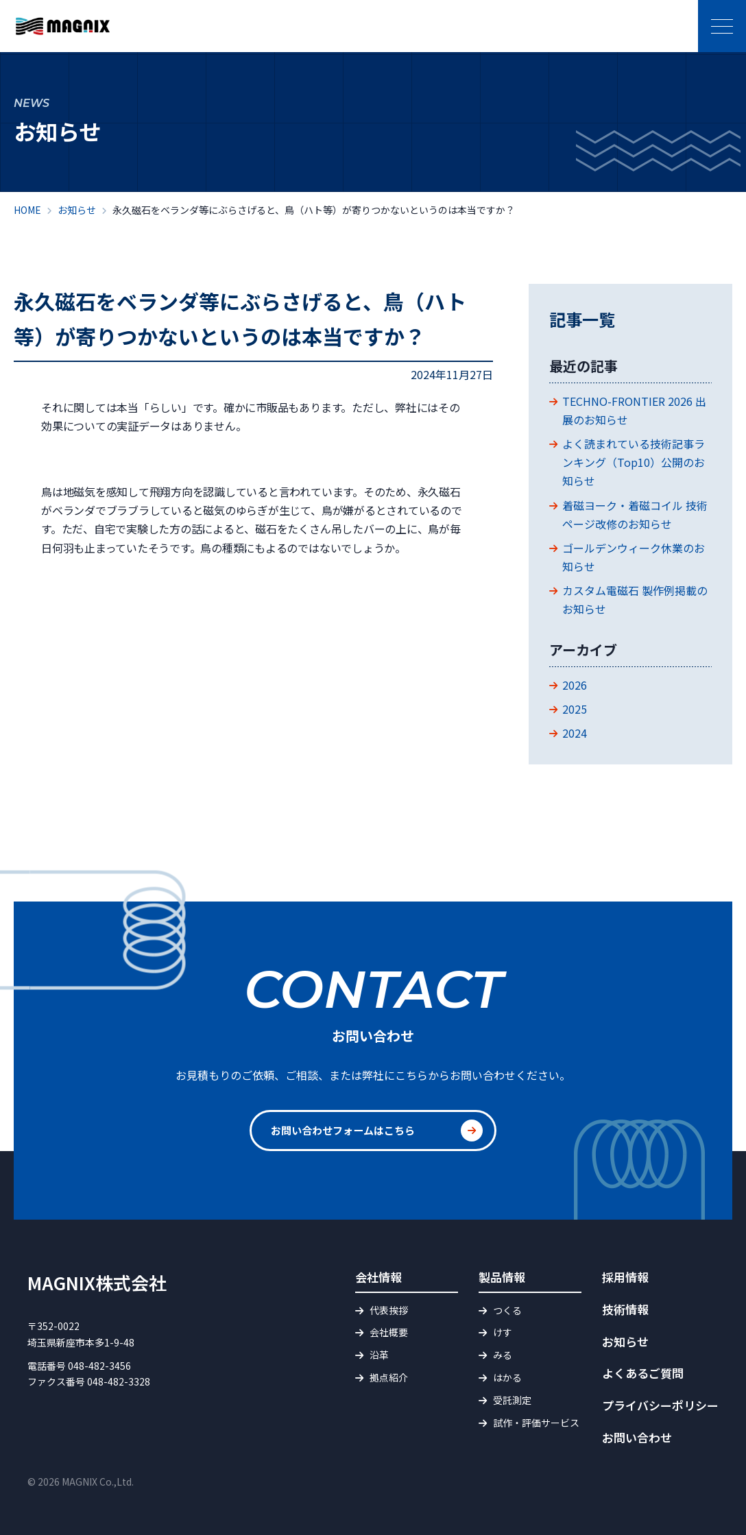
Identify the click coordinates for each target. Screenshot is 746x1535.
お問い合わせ (637, 1437)
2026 (574, 685)
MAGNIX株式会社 (97, 1282)
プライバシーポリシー (660, 1405)
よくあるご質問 (643, 1372)
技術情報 (625, 1309)
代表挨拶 (389, 1310)
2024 (574, 733)
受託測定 (512, 1400)
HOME (27, 210)
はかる (507, 1377)
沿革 (379, 1355)
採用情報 (625, 1276)
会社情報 (378, 1276)
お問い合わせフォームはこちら (347, 1130)
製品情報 (502, 1276)
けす (502, 1332)
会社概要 (389, 1332)
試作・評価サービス (536, 1422)
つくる (507, 1310)
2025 (574, 709)
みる (502, 1355)
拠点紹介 (389, 1377)
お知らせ (77, 210)
